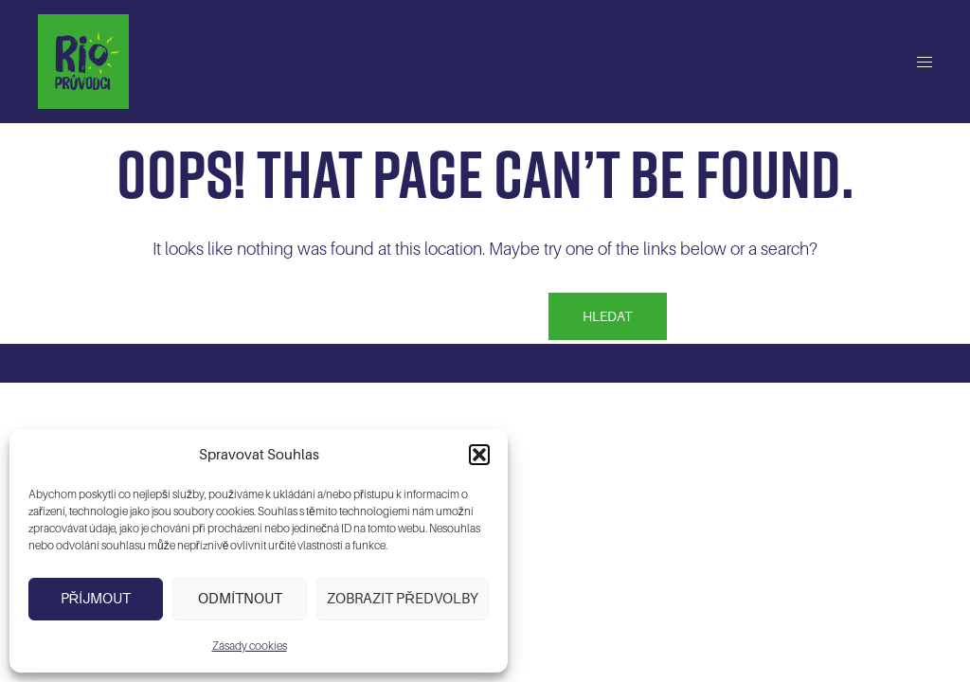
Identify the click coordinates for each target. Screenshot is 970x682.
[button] (479, 454)
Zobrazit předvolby (402, 598)
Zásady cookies (249, 646)
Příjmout (96, 598)
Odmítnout (240, 598)
